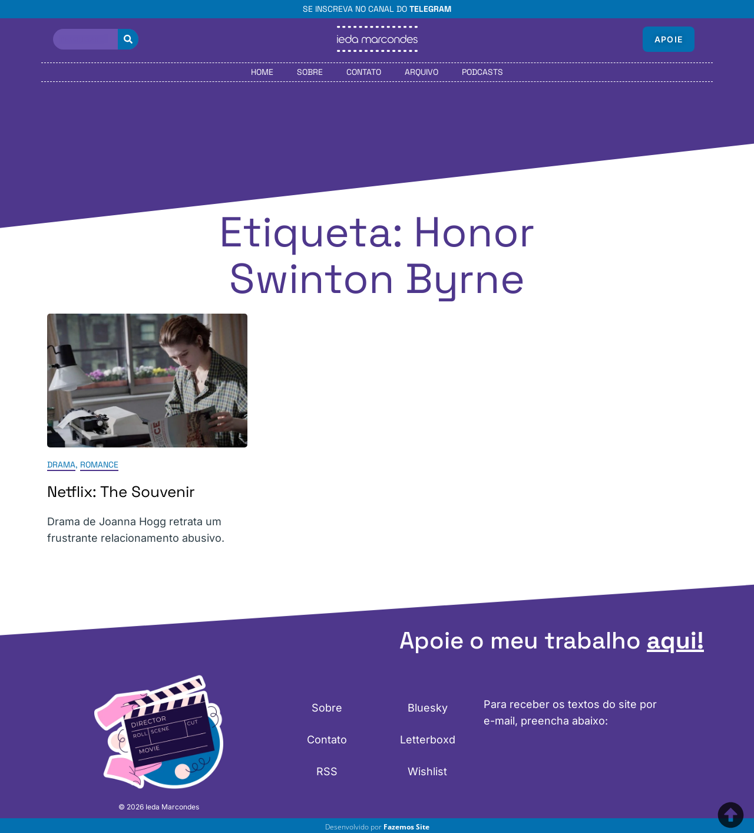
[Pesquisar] (128, 39)
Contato (363, 72)
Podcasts (482, 72)
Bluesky (428, 708)
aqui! (675, 640)
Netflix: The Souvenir (121, 492)
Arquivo (421, 72)
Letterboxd (427, 739)
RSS (327, 771)
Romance (99, 464)
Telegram (430, 9)
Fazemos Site (406, 827)
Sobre (310, 72)
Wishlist (427, 771)
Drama (61, 464)
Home (262, 72)
